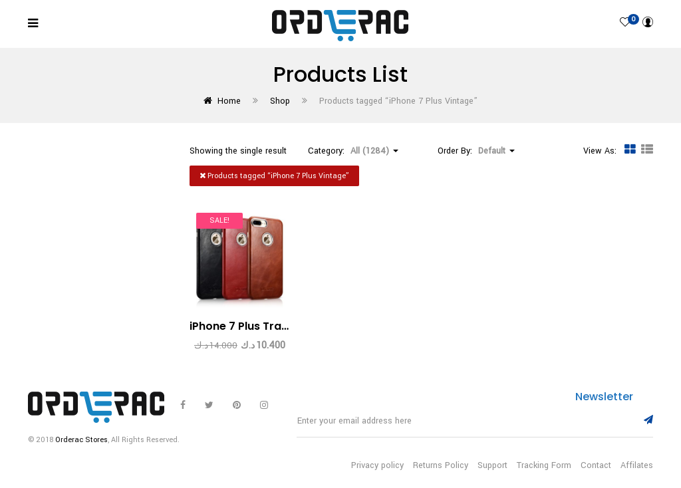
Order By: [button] (476, 151)
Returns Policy (440, 465)
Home (229, 101)
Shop (280, 101)
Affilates (636, 465)
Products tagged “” (274, 176)
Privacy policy (377, 465)
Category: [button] (353, 151)
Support (492, 465)
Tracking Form (544, 465)
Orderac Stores (81, 440)
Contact (596, 465)
